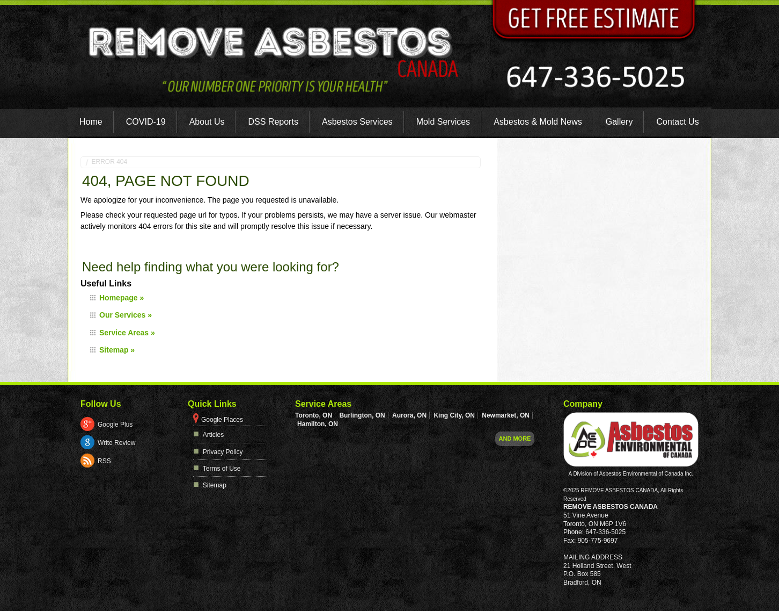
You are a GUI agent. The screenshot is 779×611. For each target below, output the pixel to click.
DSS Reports (273, 121)
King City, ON (453, 415)
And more (515, 438)
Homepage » (121, 297)
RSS (104, 461)
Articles (213, 435)
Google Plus (115, 424)
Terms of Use (222, 468)
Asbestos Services (357, 121)
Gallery (619, 121)
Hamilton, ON (317, 424)
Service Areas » (127, 332)
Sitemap (214, 485)
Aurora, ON (409, 415)
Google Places (222, 419)
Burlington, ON (362, 415)
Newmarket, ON (506, 415)
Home (90, 121)
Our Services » (125, 315)
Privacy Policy (223, 452)
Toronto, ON (313, 415)
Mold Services (443, 121)
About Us (207, 121)
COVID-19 (146, 121)
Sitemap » (117, 350)
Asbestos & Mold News (538, 121)
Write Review (116, 443)
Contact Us (678, 121)
